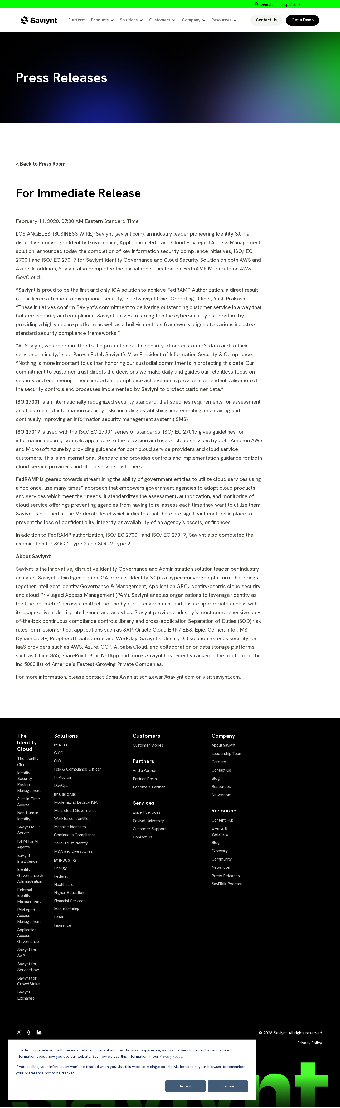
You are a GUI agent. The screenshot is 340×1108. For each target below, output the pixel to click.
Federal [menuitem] (61, 878)
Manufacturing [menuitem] (67, 911)
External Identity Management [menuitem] (29, 896)
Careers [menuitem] (219, 762)
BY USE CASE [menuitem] (65, 795)
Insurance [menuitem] (62, 928)
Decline (228, 1086)
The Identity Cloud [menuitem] (27, 762)
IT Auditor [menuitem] (63, 778)
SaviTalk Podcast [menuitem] (227, 884)
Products (100, 20)
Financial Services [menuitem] (70, 903)
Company (191, 20)
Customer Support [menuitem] (149, 829)
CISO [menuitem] (59, 753)
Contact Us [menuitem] (142, 837)
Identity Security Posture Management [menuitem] (29, 781)
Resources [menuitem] (221, 786)
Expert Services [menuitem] (146, 812)
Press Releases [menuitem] (226, 875)
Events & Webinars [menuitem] (220, 831)
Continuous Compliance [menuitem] (75, 836)
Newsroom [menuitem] (221, 795)
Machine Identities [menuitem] (70, 828)
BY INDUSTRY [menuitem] (65, 862)
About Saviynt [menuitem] (223, 745)
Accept (185, 1086)
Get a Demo (303, 20)
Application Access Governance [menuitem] (28, 936)
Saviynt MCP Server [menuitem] (28, 830)
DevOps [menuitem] (61, 786)
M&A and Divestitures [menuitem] (73, 853)
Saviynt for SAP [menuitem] (27, 953)
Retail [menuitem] (59, 919)
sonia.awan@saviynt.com (168, 677)
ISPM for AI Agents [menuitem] (27, 844)
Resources (221, 20)
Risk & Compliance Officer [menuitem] (77, 770)
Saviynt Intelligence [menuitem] (27, 858)
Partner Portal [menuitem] (145, 779)
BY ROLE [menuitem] (61, 745)
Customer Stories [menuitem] (148, 745)
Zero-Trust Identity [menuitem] (71, 844)
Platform (77, 20)
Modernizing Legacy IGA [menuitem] (76, 803)
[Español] (291, 4)
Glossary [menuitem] (220, 851)
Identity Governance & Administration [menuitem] (30, 876)
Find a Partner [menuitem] (145, 770)
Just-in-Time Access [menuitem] (28, 802)
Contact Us (266, 20)
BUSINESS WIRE (73, 234)
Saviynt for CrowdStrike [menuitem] (28, 981)
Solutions (129, 20)
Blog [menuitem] (216, 778)
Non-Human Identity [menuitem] (27, 816)
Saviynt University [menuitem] (148, 820)
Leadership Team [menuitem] (227, 754)
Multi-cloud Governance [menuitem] (75, 811)
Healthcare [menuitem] (64, 886)
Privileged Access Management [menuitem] (29, 916)
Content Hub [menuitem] (223, 820)
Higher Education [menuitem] (69, 894)
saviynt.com (130, 234)
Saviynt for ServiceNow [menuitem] (28, 967)
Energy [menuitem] (60, 870)
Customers (159, 20)
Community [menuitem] (222, 859)
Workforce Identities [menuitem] (72, 820)
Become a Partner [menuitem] (149, 787)
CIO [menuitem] (57, 761)
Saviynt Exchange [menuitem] (26, 995)
